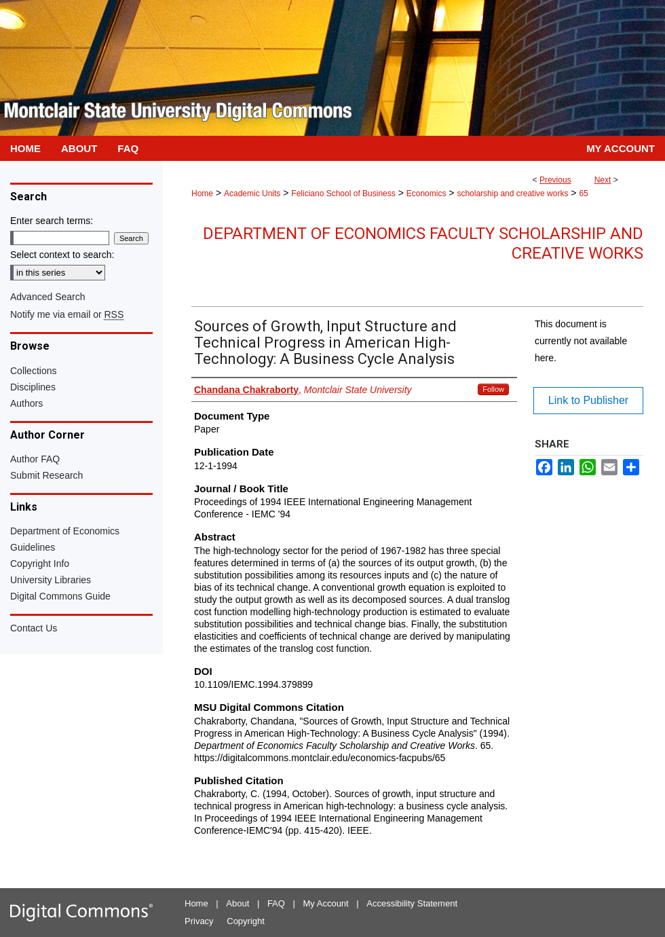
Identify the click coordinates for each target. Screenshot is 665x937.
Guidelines (32, 547)
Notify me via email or (67, 314)
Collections (33, 370)
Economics (426, 193)
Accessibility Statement (411, 903)
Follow (493, 389)
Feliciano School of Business (343, 193)
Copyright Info (39, 563)
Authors (26, 403)
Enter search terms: (51, 220)
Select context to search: (62, 254)
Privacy (199, 921)
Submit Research (46, 475)
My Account (326, 903)
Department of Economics (64, 531)
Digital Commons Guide (60, 596)
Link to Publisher (588, 400)
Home (202, 193)
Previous (555, 180)
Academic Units (252, 193)
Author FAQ (35, 459)
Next (602, 180)
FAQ (276, 903)
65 (583, 193)
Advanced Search (48, 296)
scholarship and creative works (512, 193)
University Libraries (50, 579)
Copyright (246, 921)
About (237, 903)
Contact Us (33, 628)
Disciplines (33, 387)
